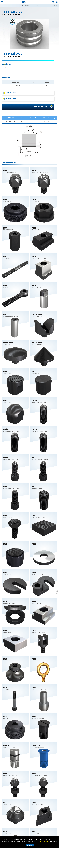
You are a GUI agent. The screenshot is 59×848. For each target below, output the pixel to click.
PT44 (45, 5)
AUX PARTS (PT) (37, 5)
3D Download (11, 100)
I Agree (29, 845)
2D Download (11, 93)
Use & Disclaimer (44, 842)
